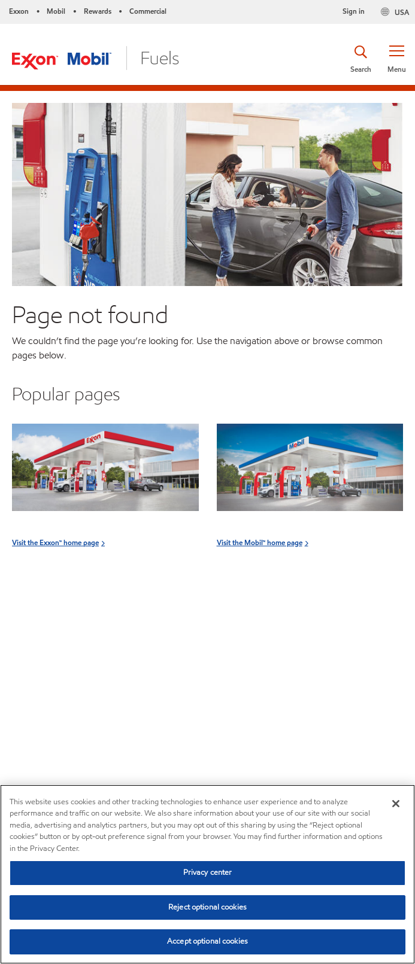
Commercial (147, 11)
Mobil (56, 11)
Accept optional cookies (207, 941)
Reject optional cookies (207, 907)
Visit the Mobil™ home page (259, 542)
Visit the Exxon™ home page (55, 542)
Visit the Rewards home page (58, 682)
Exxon (19, 11)
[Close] (396, 803)
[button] (396, 58)
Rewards (97, 11)
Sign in (354, 11)
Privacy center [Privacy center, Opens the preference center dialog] (207, 872)
